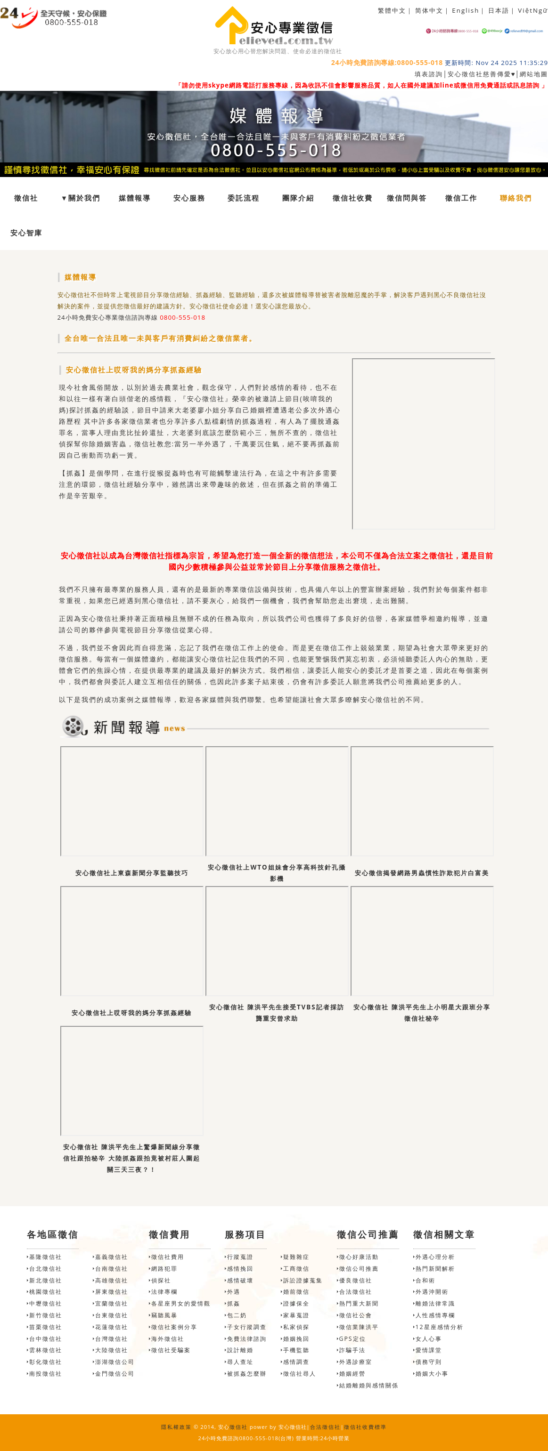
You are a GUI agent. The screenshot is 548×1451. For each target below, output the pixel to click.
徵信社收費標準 (365, 1426)
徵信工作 (461, 197)
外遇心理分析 (435, 1257)
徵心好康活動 (359, 1257)
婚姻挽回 (296, 1339)
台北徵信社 (45, 1269)
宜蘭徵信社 (111, 1303)
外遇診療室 (355, 1362)
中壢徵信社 (45, 1303)
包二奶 (237, 1315)
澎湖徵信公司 (115, 1362)
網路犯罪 (164, 1269)
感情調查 (296, 1362)
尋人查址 (240, 1362)
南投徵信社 (45, 1374)
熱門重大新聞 (359, 1303)
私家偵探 (296, 1327)
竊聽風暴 (164, 1315)
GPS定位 (352, 1339)
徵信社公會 (355, 1315)
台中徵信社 (45, 1339)
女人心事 (429, 1339)
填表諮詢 (429, 74)
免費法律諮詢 (247, 1339)
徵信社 (26, 197)
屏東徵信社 (111, 1292)
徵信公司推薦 (359, 1269)
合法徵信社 (355, 1292)
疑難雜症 (296, 1257)
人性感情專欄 (435, 1315)
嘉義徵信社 (111, 1257)
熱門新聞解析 (435, 1269)
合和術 (425, 1280)
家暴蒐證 (296, 1315)
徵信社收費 (353, 197)
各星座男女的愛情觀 (181, 1303)
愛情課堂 (429, 1350)
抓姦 (233, 1303)
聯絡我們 (516, 197)
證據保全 (296, 1303)
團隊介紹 (298, 197)
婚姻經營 (352, 1374)
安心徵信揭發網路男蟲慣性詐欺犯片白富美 (422, 873)
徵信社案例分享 (174, 1327)
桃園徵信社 (45, 1292)
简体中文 (429, 10)
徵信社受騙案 (171, 1350)
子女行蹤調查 (247, 1327)
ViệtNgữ (533, 10)
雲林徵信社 (45, 1350)
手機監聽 (296, 1350)
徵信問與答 (407, 197)
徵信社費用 (167, 1257)
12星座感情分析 (440, 1327)
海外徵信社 (167, 1339)
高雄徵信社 (111, 1280)
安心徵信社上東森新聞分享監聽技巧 (131, 873)
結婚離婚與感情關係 (369, 1385)
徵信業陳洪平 (359, 1327)
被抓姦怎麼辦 (247, 1374)
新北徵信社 (45, 1280)
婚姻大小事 (432, 1374)
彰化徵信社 (45, 1362)
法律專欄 (164, 1292)
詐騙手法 (352, 1350)
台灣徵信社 (111, 1339)
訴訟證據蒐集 (303, 1280)
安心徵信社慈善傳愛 (479, 74)
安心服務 (189, 197)
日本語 (498, 10)
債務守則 (429, 1362)
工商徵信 (296, 1269)
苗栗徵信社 (45, 1327)
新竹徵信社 (45, 1315)
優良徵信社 (355, 1280)
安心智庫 (26, 232)
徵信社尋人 (299, 1374)
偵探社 (161, 1280)
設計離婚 (240, 1350)
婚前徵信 (296, 1292)
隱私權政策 (176, 1426)
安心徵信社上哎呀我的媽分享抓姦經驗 (132, 1012)
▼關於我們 (81, 197)
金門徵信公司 (115, 1374)
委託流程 (244, 197)
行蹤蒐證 (240, 1257)
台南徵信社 (111, 1269)
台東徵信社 (111, 1315)
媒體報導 (135, 197)
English (465, 10)
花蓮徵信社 (111, 1327)
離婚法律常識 (435, 1303)
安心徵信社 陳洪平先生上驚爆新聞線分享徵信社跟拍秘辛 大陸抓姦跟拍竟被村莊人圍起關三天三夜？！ (131, 1158)
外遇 (233, 1292)
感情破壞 (240, 1280)
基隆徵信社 (45, 1257)
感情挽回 (240, 1269)
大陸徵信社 (111, 1350)
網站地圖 (534, 74)
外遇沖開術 (432, 1292)
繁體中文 (392, 10)
